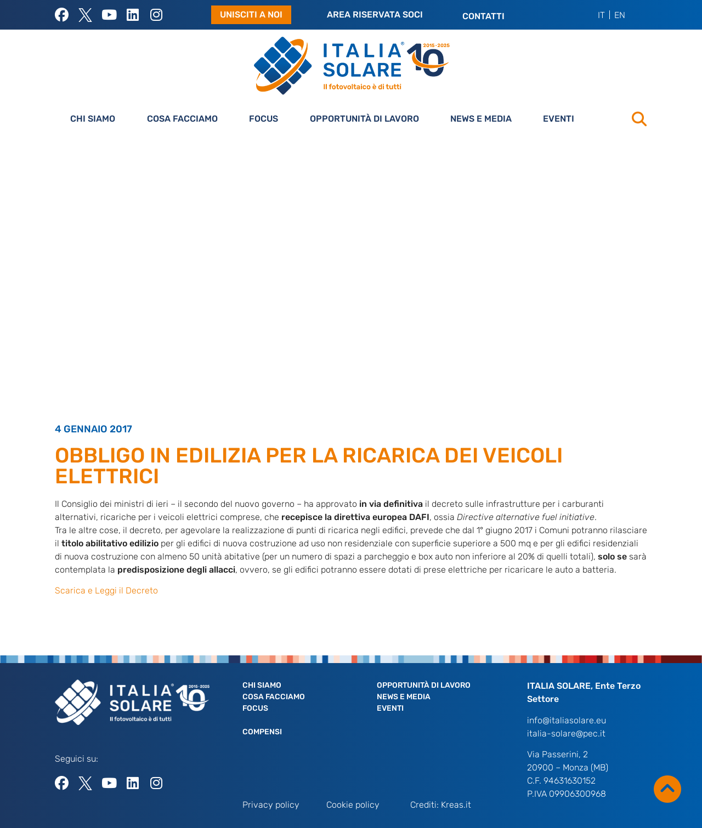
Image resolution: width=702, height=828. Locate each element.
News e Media (481, 118)
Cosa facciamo (182, 118)
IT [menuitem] (601, 14)
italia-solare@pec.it (566, 733)
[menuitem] (601, 15)
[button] (639, 119)
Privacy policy (270, 805)
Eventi (558, 118)
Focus (263, 118)
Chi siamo (92, 118)
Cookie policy (353, 805)
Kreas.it (456, 805)
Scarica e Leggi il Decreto (106, 590)
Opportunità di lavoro (364, 118)
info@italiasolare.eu (566, 720)
